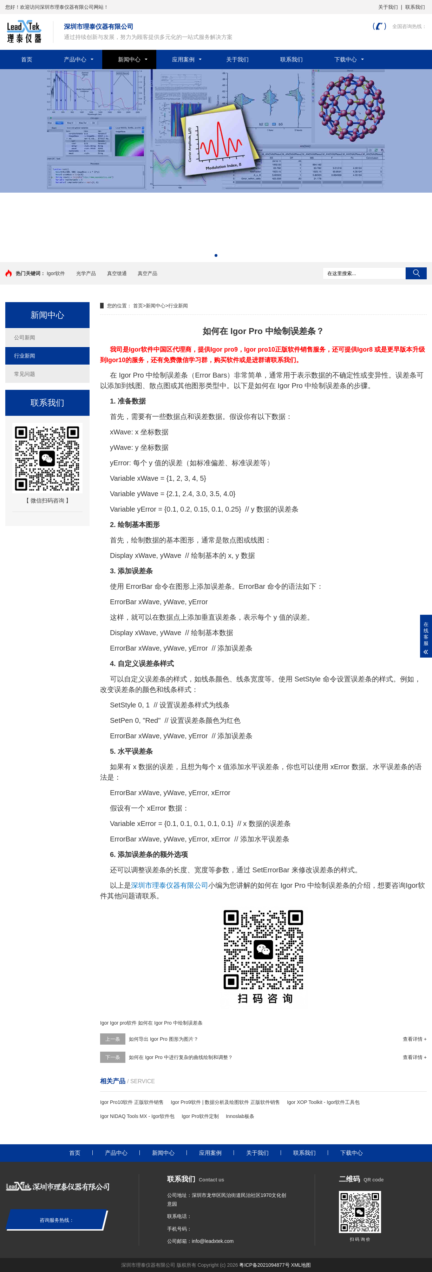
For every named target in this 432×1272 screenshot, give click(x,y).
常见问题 (24, 374)
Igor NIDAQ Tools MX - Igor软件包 (137, 1116)
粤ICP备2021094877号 (264, 1265)
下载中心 (345, 59)
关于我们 (388, 7)
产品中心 (75, 59)
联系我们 (415, 7)
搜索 (416, 273)
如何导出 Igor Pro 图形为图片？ (163, 1039)
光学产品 (86, 273)
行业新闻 (24, 356)
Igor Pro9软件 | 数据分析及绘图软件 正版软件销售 (225, 1102)
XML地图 (301, 1265)
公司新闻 (24, 337)
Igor (104, 1023)
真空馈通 (117, 273)
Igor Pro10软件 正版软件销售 (132, 1102)
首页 (26, 59)
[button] (216, 255)
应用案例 (183, 59)
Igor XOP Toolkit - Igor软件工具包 (323, 1102)
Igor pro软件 (123, 1023)
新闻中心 (129, 59)
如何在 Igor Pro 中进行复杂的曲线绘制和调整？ (181, 1057)
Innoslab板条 (240, 1116)
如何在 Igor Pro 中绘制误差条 (170, 1023)
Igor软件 (56, 273)
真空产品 (147, 273)
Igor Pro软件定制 (200, 1116)
